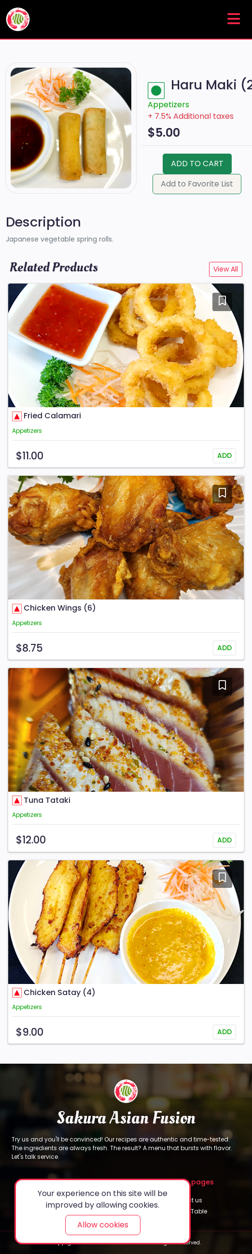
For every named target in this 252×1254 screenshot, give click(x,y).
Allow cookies (102, 1224)
